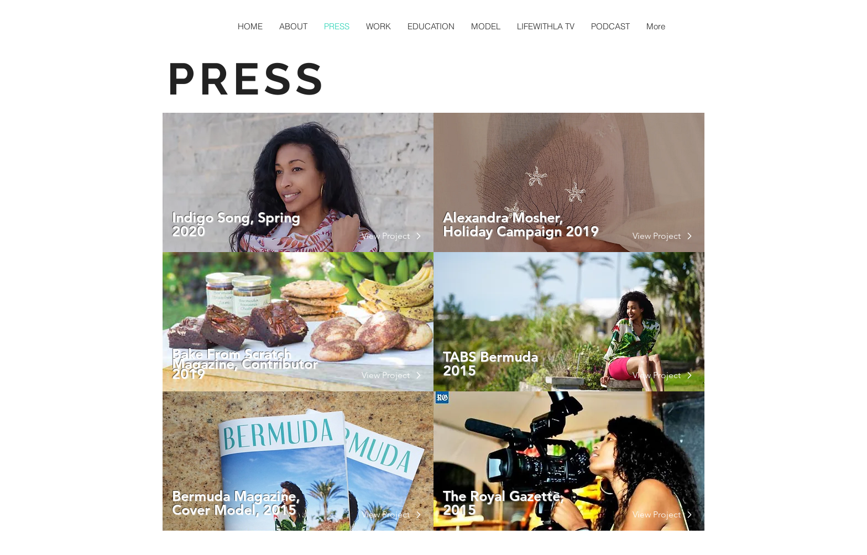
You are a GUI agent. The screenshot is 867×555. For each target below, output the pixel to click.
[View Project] (386, 236)
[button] (386, 514)
